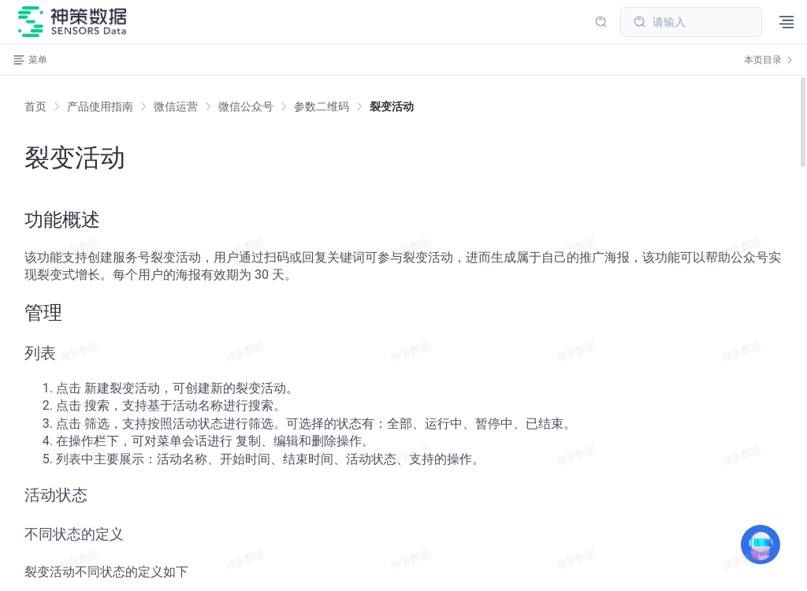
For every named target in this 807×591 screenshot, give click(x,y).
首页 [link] (35, 106)
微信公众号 (245, 106)
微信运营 (176, 106)
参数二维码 (321, 106)
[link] (100, 106)
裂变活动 (392, 106)
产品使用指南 (100, 106)
